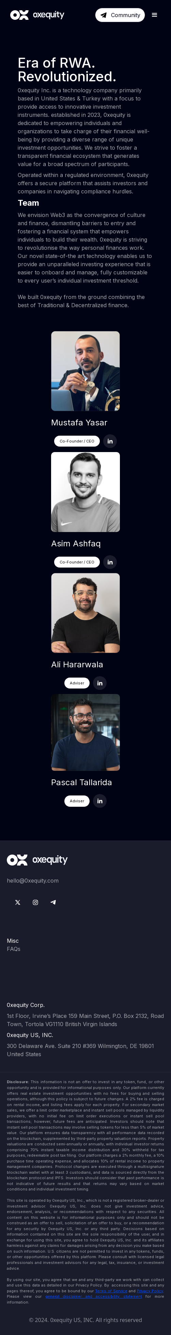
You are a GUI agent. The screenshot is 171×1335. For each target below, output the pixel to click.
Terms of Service (111, 1291)
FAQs (13, 948)
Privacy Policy (150, 1291)
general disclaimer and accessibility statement (93, 1296)
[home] (36, 15)
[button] (154, 15)
